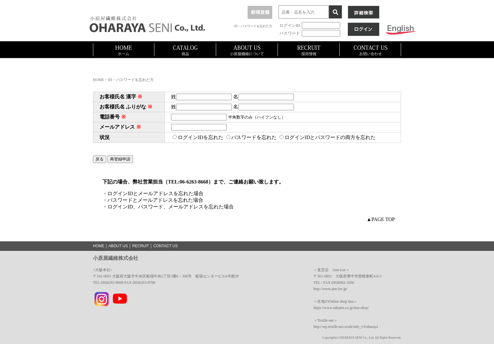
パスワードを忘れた (251, 137)
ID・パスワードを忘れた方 (253, 26)
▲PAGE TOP (380, 219)
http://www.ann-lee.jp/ (330, 289)
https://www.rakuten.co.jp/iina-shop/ (341, 308)
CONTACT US (165, 246)
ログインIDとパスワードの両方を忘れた (327, 137)
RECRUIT (140, 246)
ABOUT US (118, 246)
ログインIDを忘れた (198, 137)
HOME (98, 80)
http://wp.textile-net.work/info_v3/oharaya (345, 326)
